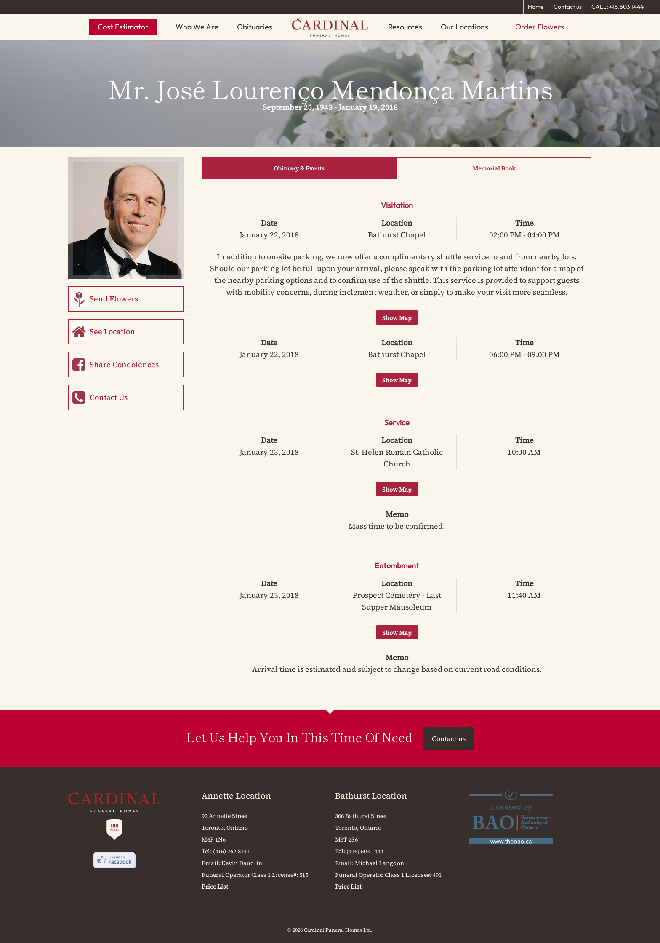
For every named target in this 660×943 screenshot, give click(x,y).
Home (536, 7)
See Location (112, 331)
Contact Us (109, 397)
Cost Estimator (123, 27)
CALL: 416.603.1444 (617, 7)
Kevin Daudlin (241, 863)
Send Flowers (114, 298)
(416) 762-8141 (231, 851)
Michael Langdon (379, 863)
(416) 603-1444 (364, 851)
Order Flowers (539, 27)
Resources (405, 27)
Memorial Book (494, 168)
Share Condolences (124, 364)
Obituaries (254, 27)
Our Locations (464, 27)
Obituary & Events (299, 168)
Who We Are (197, 27)
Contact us (568, 7)
